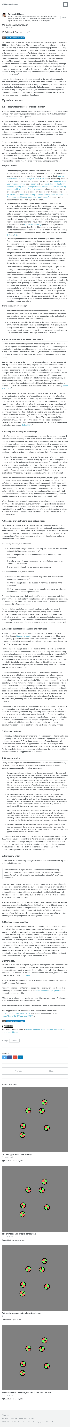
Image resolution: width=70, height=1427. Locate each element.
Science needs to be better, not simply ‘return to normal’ (26, 1392)
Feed (31, 1418)
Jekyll (27, 1422)
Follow (64, 17)
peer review (14, 1041)
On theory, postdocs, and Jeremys (17, 1154)
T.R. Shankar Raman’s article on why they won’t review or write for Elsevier (36, 195)
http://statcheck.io (23, 636)
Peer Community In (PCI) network (48, 991)
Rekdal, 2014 (27, 425)
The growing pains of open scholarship (19, 1234)
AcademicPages (35, 1422)
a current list (34, 184)
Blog (32, 4)
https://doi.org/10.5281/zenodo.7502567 (18, 1016)
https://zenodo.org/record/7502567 (16, 1013)
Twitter (27, 975)
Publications (43, 4)
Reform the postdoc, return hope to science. (21, 1313)
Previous (18, 1071)
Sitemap (5, 1415)
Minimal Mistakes (51, 1422)
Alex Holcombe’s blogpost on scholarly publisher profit (28, 197)
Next (51, 1071)
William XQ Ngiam (10, 4)
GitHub (22, 1418)
